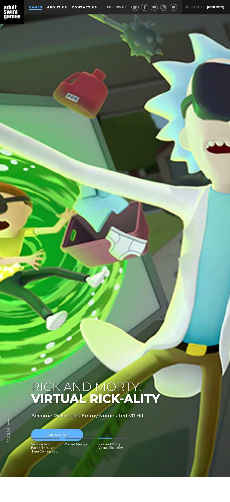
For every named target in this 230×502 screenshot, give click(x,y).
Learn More (50, 435)
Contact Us (84, 7)
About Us (57, 7)
